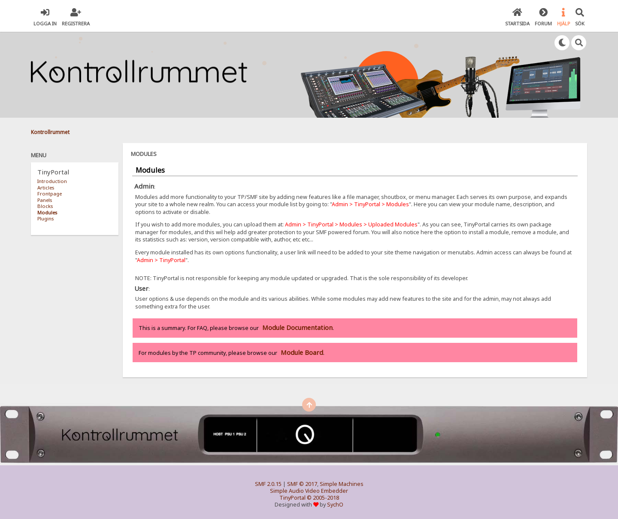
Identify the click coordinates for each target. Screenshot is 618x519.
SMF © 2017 (302, 484)
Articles (45, 187)
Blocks (45, 206)
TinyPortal (292, 497)
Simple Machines (342, 484)
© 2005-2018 (323, 497)
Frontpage (49, 193)
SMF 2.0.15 (268, 484)
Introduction (52, 181)
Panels (44, 200)
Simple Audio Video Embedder (309, 491)
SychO (335, 504)
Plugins (45, 218)
